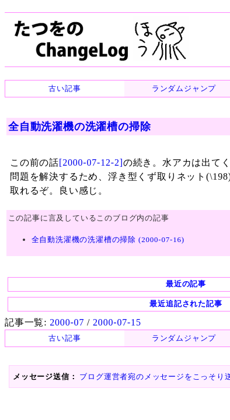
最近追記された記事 (115, 304)
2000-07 (62, 322)
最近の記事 (115, 285)
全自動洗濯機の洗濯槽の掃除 (76, 126)
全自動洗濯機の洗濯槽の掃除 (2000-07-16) (102, 248)
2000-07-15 (107, 322)
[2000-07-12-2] (85, 157)
